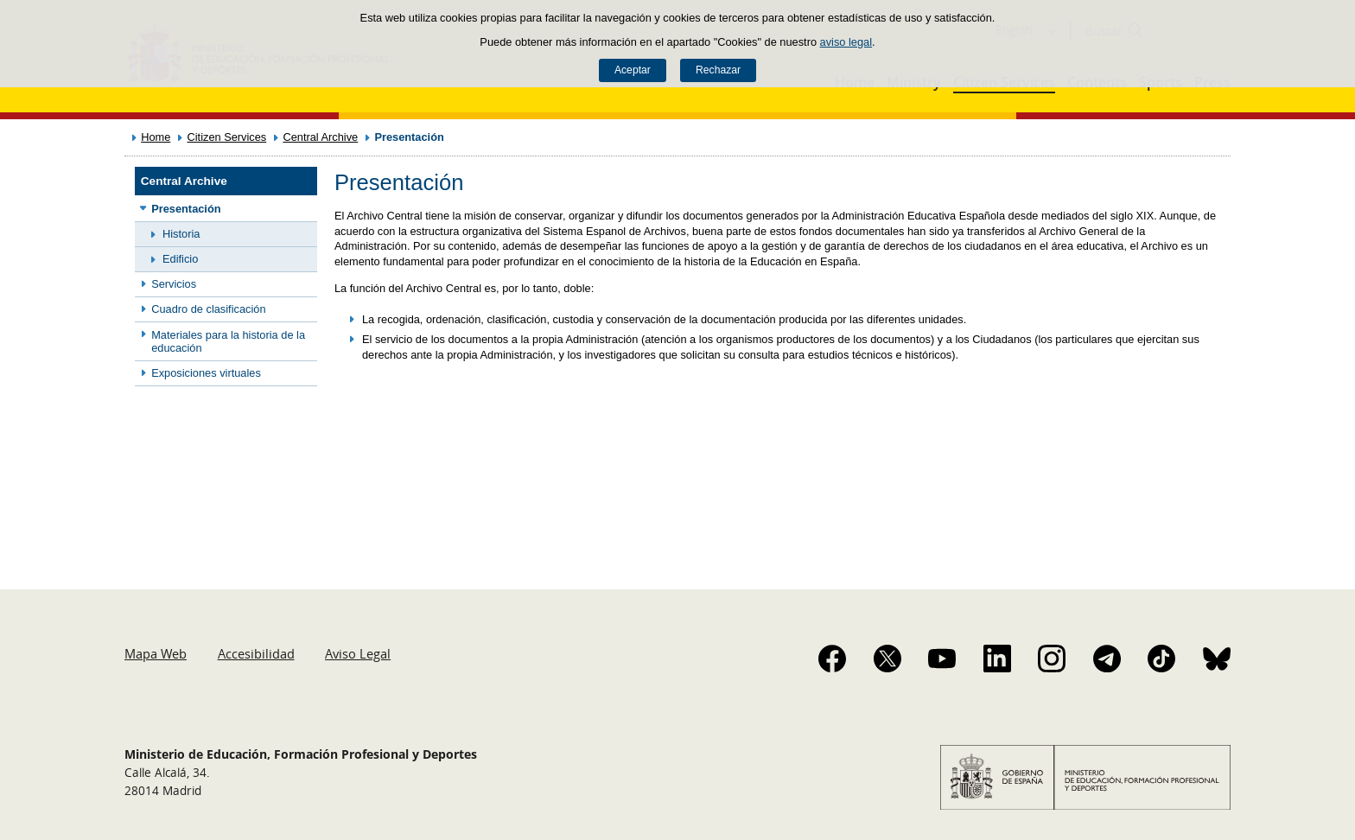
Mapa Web (155, 653)
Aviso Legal (358, 653)
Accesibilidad (256, 653)
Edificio (180, 258)
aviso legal (846, 41)
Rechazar (718, 70)
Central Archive (320, 136)
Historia (181, 233)
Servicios (173, 283)
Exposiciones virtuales (206, 372)
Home (155, 136)
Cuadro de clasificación (208, 308)
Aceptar (632, 70)
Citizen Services (227, 136)
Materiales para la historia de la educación (228, 341)
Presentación (185, 208)
